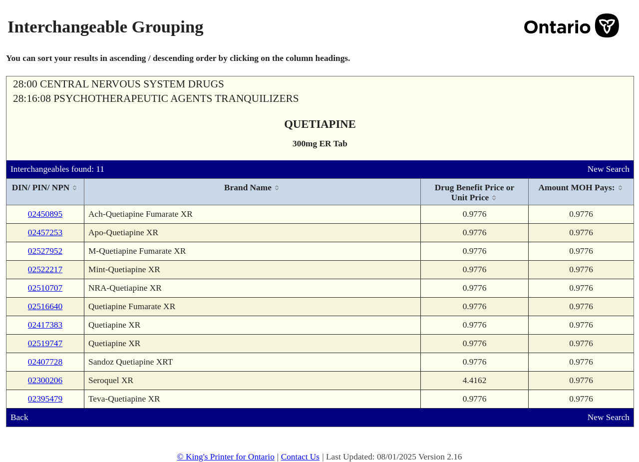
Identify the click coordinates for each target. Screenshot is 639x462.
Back (19, 417)
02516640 (45, 306)
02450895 (45, 214)
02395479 (45, 399)
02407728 (45, 362)
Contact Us (300, 457)
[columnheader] (45, 192)
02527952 (45, 251)
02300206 (45, 380)
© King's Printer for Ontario (225, 457)
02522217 (45, 269)
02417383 (45, 325)
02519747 (45, 343)
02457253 (45, 232)
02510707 (45, 288)
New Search (609, 169)
